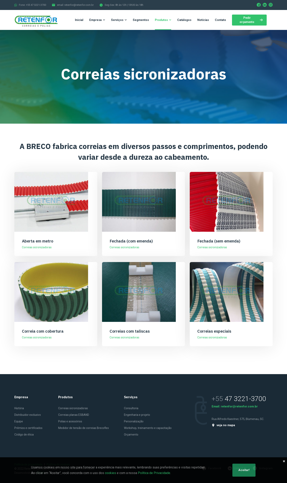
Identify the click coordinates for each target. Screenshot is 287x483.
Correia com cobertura (43, 331)
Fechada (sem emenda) (218, 241)
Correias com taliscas (130, 331)
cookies (110, 473)
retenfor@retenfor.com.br (239, 406)
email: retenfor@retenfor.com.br (75, 4)
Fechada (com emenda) (131, 241)
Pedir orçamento (251, 20)
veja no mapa (223, 425)
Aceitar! (244, 470)
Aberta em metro (37, 241)
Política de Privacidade (154, 473)
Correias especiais (214, 331)
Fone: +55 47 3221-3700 (32, 4)
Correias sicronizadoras (37, 247)
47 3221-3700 (245, 398)
